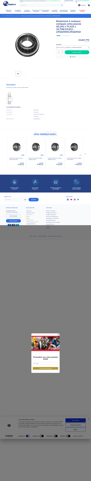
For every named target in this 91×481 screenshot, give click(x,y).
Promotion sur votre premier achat (45, 245)
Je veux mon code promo (46, 255)
